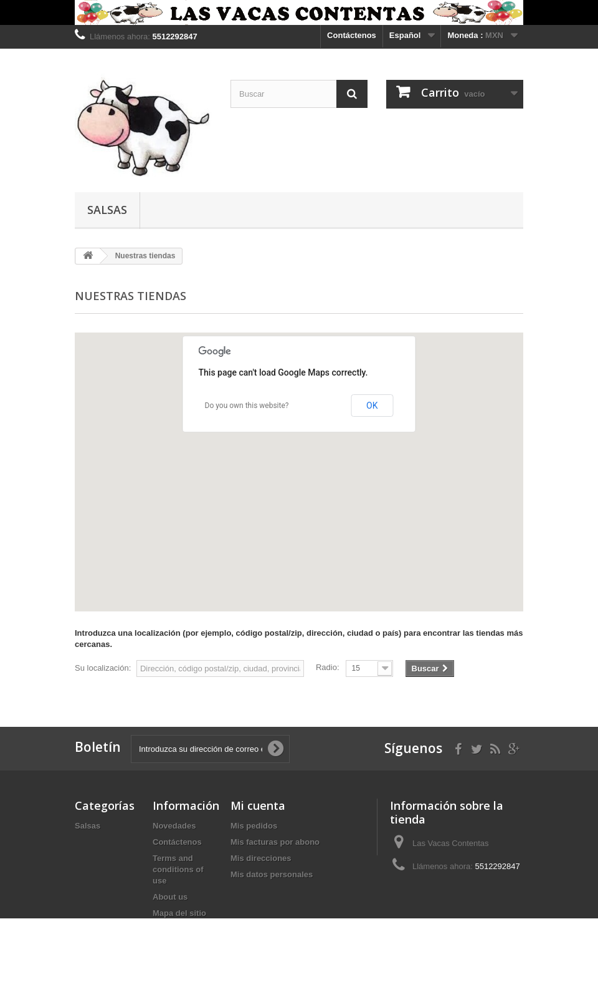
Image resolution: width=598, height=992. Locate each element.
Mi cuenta (257, 805)
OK (371, 406)
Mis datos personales (271, 874)
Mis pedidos (253, 825)
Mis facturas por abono (275, 842)
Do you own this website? (247, 405)
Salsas (107, 209)
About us (170, 897)
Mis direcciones (261, 858)
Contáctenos (351, 35)
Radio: (327, 667)
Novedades (174, 825)
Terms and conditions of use (178, 869)
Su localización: (103, 668)
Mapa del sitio (179, 913)
